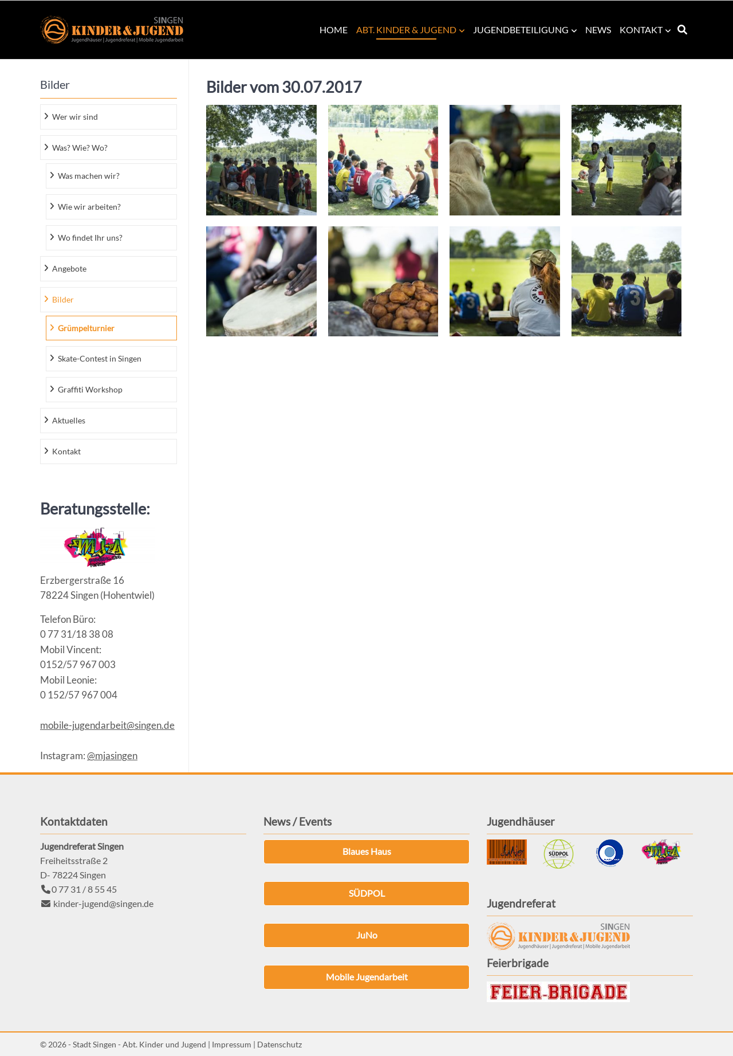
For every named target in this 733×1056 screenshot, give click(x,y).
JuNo (366, 934)
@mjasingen (112, 755)
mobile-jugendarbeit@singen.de (107, 725)
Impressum (231, 1044)
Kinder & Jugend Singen (111, 29)
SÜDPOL (367, 893)
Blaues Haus (366, 851)
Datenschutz (279, 1044)
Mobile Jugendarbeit (367, 976)
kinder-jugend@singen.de (103, 903)
